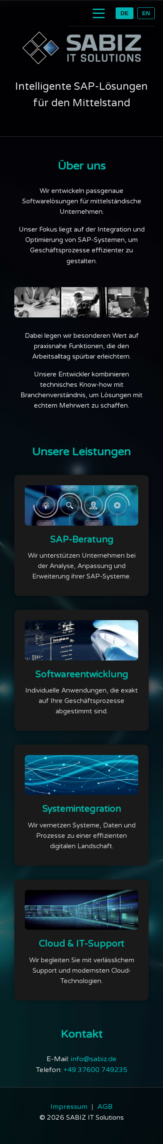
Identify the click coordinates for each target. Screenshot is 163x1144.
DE (124, 13)
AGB (105, 1106)
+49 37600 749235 (95, 1070)
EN (146, 13)
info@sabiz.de (93, 1059)
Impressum (68, 1106)
